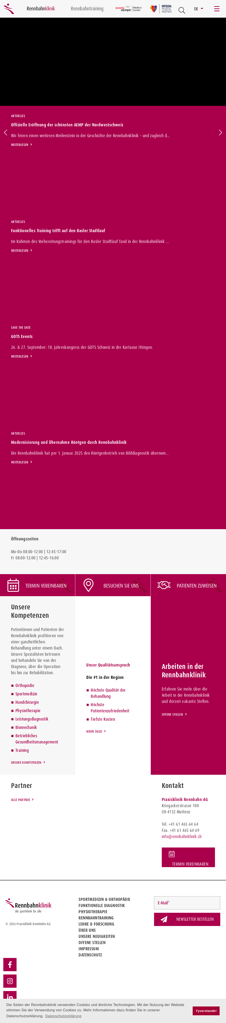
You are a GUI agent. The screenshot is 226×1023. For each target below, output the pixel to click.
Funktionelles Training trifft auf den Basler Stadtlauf (58, 230)
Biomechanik (26, 727)
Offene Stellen (92, 942)
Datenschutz (90, 955)
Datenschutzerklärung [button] (63, 1016)
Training (22, 750)
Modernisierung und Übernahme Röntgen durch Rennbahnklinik (69, 442)
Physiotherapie (28, 710)
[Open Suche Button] (182, 10)
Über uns (87, 930)
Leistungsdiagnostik (32, 719)
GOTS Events (22, 336)
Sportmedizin (26, 694)
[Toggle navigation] (217, 9)
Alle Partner (20, 799)
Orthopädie (24, 685)
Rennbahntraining (96, 918)
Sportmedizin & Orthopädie (104, 899)
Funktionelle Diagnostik (102, 905)
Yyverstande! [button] (206, 1011)
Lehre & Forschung (96, 924)
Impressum (89, 949)
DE (197, 9)
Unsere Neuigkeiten (97, 936)
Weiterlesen (19, 144)
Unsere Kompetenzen (26, 762)
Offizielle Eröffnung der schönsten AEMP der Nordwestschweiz (67, 125)
